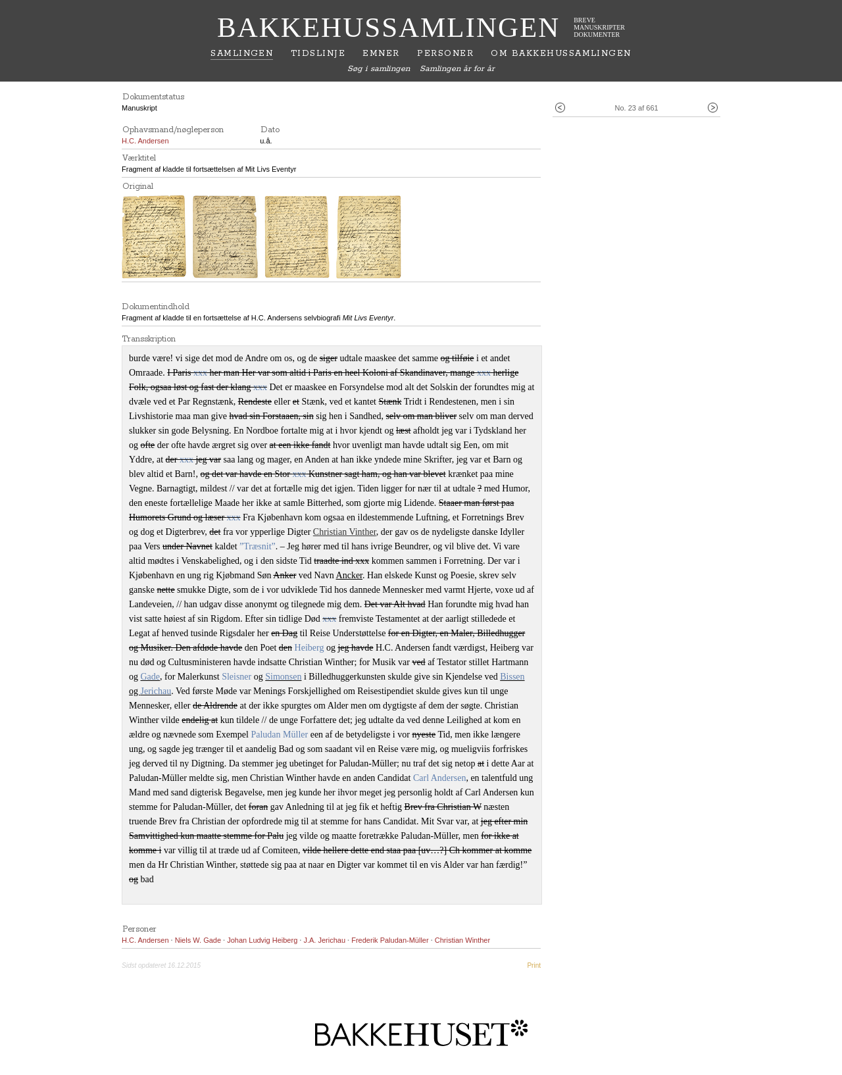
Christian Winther (462, 940)
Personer (445, 53)
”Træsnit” (257, 546)
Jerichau (156, 691)
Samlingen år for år (457, 69)
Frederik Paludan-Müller (390, 940)
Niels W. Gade (198, 940)
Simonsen (283, 677)
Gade (151, 677)
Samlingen (241, 53)
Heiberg (309, 648)
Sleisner (236, 677)
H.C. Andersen (145, 141)
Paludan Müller (279, 734)
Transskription (149, 339)
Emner (380, 53)
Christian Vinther (344, 532)
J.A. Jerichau (324, 940)
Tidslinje (318, 53)
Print (534, 965)
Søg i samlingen (378, 69)
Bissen (512, 677)
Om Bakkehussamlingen (561, 53)
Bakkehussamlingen (388, 27)
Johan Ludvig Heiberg (262, 940)
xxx (200, 373)
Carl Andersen (439, 778)
